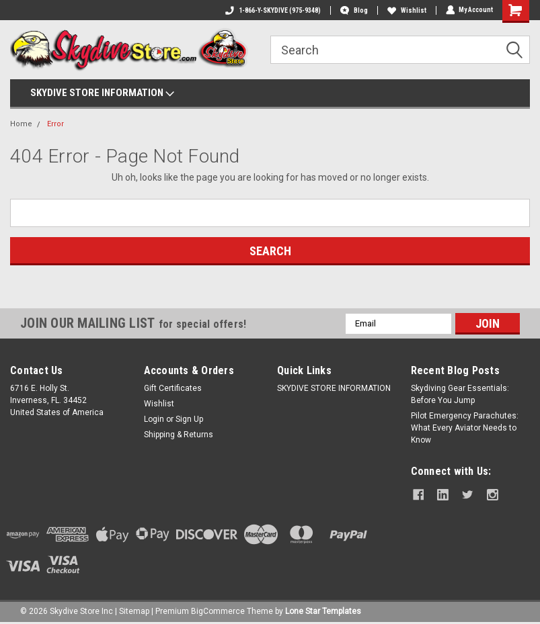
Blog (353, 10)
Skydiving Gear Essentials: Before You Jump (460, 394)
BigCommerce (218, 610)
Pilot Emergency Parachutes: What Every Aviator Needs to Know (464, 428)
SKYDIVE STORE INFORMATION (102, 93)
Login (154, 419)
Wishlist (406, 10)
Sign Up (189, 419)
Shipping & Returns (178, 434)
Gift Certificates (173, 388)
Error (55, 124)
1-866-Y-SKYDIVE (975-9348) (272, 10)
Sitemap (134, 610)
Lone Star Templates (323, 610)
